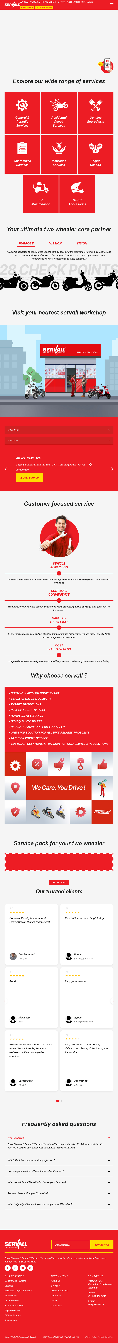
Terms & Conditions (105, 1337)
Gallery (54, 1300)
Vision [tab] (82, 243)
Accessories (11, 1320)
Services (9, 1285)
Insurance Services (14, 1305)
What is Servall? (16, 1138)
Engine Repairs (12, 1310)
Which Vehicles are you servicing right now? (31, 1160)
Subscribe (102, 1244)
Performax (56, 1295)
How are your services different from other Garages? (36, 1171)
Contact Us (56, 1305)
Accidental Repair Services (18, 1290)
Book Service (27, 7)
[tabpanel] (59, 39)
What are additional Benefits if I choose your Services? (37, 1182)
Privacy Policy (91, 1337)
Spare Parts (11, 1295)
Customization (12, 1300)
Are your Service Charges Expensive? (28, 1193)
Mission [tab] (55, 243)
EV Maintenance (13, 1315)
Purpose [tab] (26, 243)
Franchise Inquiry (44, 7)
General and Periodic (15, 1280)
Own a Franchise (59, 1290)
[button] (57, 1101)
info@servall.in (87, 2)
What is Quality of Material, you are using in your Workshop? (40, 1204)
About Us (55, 1280)
